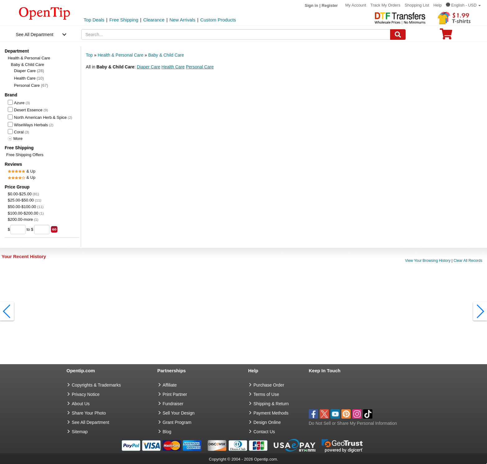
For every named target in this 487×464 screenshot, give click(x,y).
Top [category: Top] (89, 55)
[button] (463, 5)
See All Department (34, 34)
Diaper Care (29, 70)
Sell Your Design (179, 413)
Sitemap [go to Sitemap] (80, 431)
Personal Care (31, 85)
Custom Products (218, 19)
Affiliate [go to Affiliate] (170, 385)
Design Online (267, 422)
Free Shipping (123, 19)
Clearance (153, 19)
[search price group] (54, 229)
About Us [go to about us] (81, 403)
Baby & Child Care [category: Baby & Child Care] (166, 55)
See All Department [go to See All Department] (90, 422)
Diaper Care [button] (148, 66)
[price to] (41, 229)
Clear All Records (467, 260)
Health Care (29, 78)
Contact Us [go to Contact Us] (264, 431)
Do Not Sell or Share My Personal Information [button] (353, 423)
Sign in (311, 5)
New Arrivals (182, 19)
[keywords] (235, 34)
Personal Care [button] (200, 66)
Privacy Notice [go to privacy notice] (85, 394)
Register (330, 5)
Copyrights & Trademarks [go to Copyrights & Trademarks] (96, 385)
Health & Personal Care (29, 58)
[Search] (398, 34)
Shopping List (417, 5)
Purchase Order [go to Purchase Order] (268, 385)
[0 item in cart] (446, 36)
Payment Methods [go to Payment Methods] (271, 413)
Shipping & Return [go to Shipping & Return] (271, 403)
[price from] (17, 229)
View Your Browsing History (428, 260)
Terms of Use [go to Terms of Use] (266, 394)
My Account (355, 5)
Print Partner (175, 394)
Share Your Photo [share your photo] (89, 413)
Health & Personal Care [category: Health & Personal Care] (120, 55)
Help (437, 5)
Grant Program (177, 422)
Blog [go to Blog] (167, 431)
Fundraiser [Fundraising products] (173, 403)
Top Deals (94, 19)
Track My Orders (385, 5)
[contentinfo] (44, 12)
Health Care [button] (173, 66)
